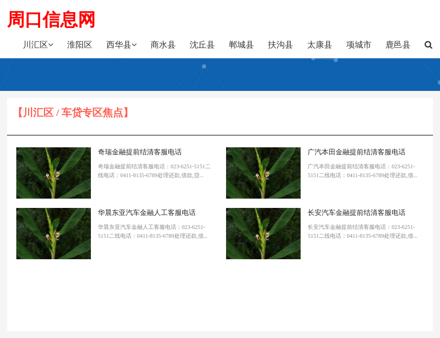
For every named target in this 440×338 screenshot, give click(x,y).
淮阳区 (79, 44)
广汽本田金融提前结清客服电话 (357, 152)
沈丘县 (202, 44)
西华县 (121, 44)
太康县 (319, 44)
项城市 (358, 44)
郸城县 (241, 44)
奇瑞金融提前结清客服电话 (140, 152)
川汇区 (38, 44)
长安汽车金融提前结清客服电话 (357, 212)
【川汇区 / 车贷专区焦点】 (73, 112)
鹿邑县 (398, 44)
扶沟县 (280, 44)
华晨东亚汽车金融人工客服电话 (147, 212)
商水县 (163, 44)
